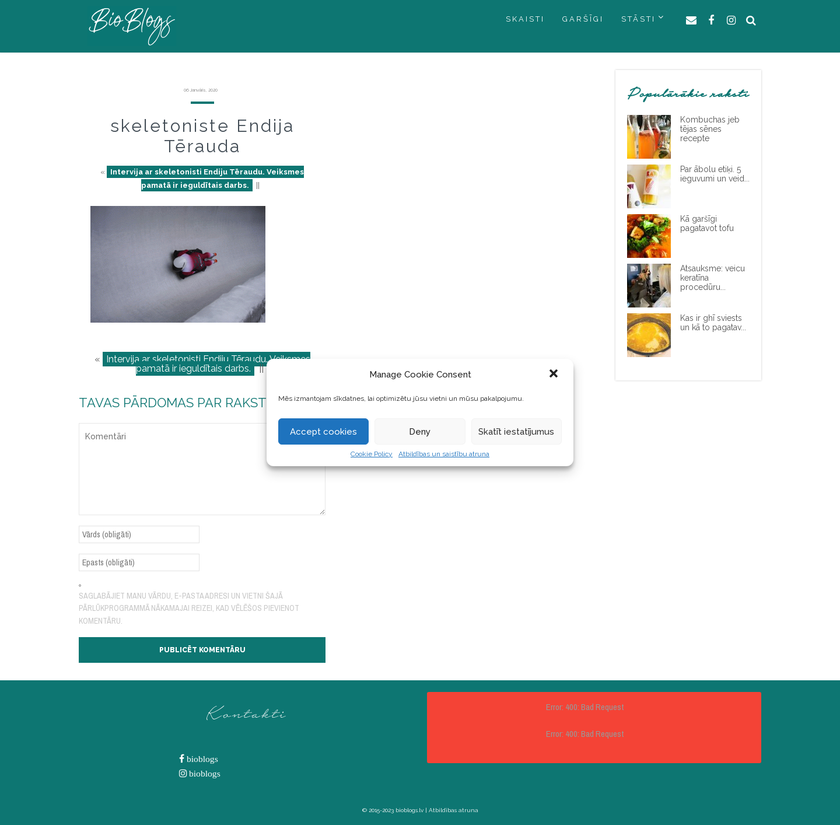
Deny (419, 432)
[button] (555, 375)
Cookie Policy (372, 453)
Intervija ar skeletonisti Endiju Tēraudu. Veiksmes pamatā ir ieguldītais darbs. (207, 178)
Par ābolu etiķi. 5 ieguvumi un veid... (715, 174)
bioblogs (201, 758)
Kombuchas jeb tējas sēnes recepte (710, 129)
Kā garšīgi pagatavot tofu (707, 223)
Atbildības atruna (453, 810)
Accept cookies (323, 432)
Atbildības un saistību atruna (443, 453)
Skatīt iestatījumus (516, 432)
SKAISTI (525, 19)
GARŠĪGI (583, 19)
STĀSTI (638, 19)
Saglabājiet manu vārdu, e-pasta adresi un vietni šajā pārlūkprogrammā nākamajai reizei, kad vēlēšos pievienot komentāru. (189, 608)
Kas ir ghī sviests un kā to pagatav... (713, 322)
